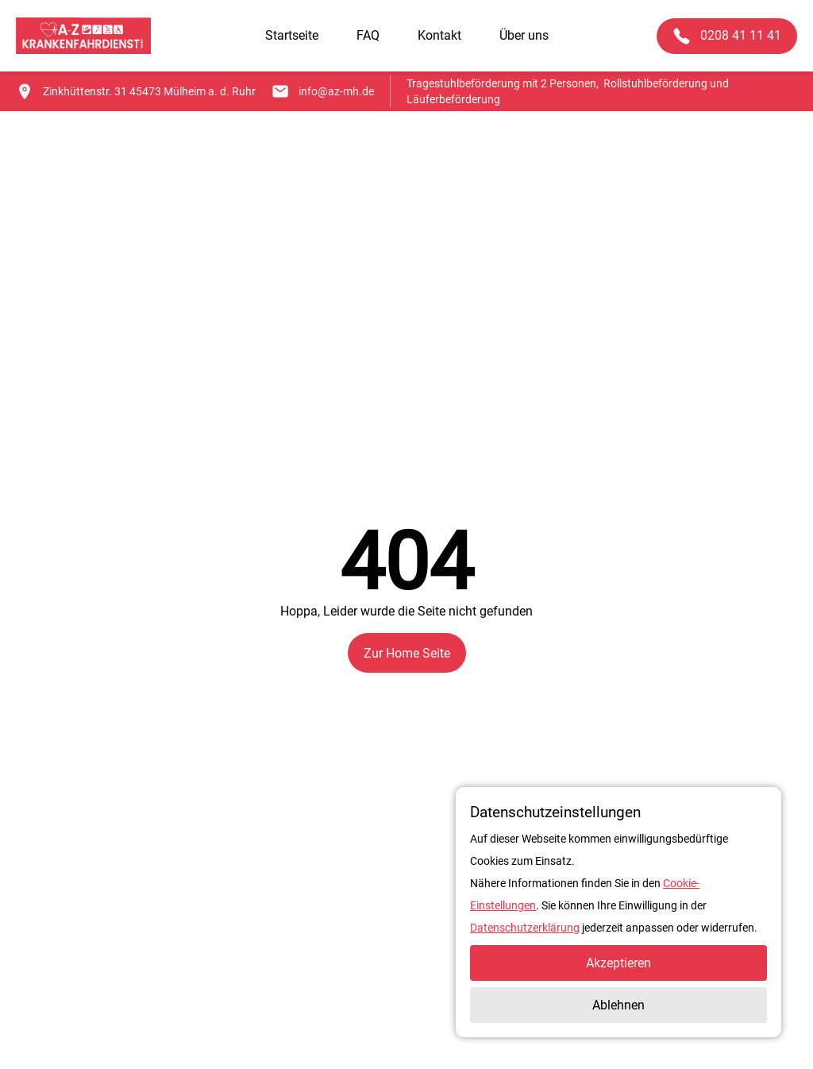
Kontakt (439, 35)
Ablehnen (618, 1005)
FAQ (368, 35)
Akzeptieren (618, 963)
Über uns (524, 35)
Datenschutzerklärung (525, 927)
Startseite (291, 35)
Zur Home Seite (407, 653)
